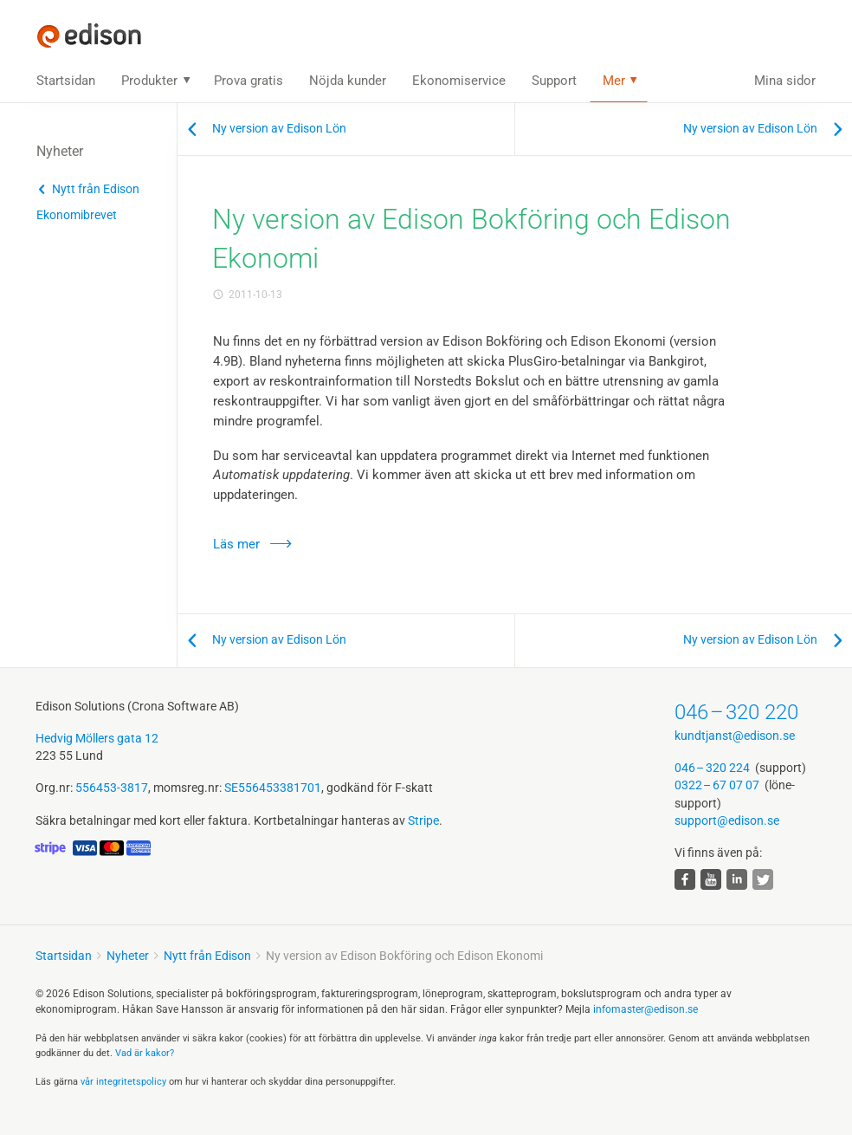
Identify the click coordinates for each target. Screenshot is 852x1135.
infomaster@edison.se (645, 1009)
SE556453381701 (272, 787)
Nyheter (127, 956)
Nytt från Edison (95, 189)
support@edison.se (726, 820)
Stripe (423, 820)
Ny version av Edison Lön (279, 128)
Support (554, 80)
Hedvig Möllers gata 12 (97, 738)
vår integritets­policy (123, 1081)
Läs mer (236, 544)
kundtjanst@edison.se (734, 736)
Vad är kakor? (144, 1053)
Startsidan (65, 80)
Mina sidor (785, 80)
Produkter (149, 80)
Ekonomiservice (459, 80)
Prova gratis (248, 80)
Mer (614, 80)
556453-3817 (111, 787)
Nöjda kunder (347, 80)
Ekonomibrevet (76, 215)
